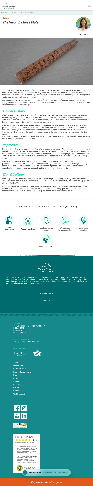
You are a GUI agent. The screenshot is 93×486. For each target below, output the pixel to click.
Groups (16, 388)
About (15, 363)
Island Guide (18, 366)
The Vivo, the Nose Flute (26, 12)
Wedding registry (19, 394)
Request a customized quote (46, 482)
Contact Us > (46, 300)
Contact (16, 391)
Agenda (16, 381)
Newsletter (17, 378)
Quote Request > (46, 293)
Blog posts (5, 12)
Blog (15, 375)
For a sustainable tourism (23, 372)
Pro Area (16, 385)
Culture (13, 12)
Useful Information (20, 369)
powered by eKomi (29, 467)
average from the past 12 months (24, 442)
